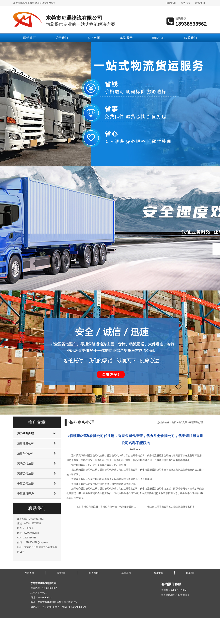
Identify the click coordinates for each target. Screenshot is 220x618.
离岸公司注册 (25, 473)
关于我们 (61, 38)
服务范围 (185, 3)
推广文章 (182, 422)
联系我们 (200, 3)
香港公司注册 (25, 483)
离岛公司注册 (25, 463)
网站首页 (29, 38)
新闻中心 (158, 38)
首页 (174, 422)
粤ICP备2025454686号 (74, 607)
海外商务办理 (25, 433)
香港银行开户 (25, 493)
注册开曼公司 (25, 443)
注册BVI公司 (25, 453)
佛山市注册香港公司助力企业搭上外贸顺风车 (171, 506)
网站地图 (171, 3)
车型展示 (126, 38)
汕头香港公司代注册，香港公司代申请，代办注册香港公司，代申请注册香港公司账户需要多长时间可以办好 (133, 506)
